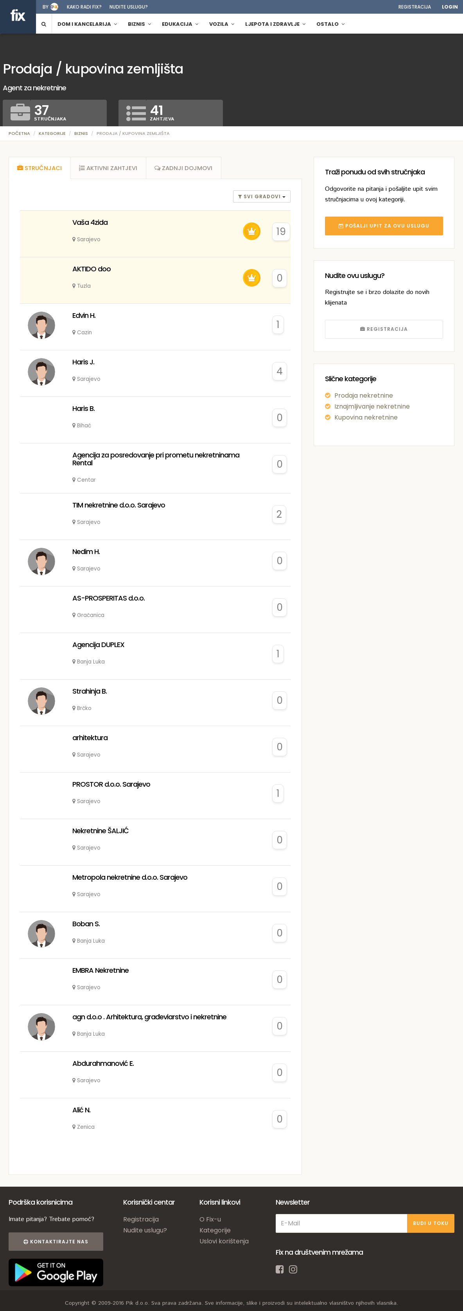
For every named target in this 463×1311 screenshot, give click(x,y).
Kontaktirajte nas (54, 1243)
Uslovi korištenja (224, 1242)
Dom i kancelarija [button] (87, 24)
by (45, 7)
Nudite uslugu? (128, 7)
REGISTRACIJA (384, 329)
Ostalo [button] (330, 24)
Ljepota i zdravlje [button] (275, 24)
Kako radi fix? (84, 7)
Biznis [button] (139, 24)
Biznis (81, 133)
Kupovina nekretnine (366, 417)
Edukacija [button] (180, 24)
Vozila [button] (221, 24)
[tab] (40, 169)
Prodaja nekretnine (363, 395)
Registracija (414, 7)
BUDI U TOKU (431, 1225)
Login (450, 7)
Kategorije (52, 133)
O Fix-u (210, 1220)
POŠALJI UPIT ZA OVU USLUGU (384, 225)
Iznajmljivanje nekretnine (372, 406)
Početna (19, 133)
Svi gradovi (260, 198)
